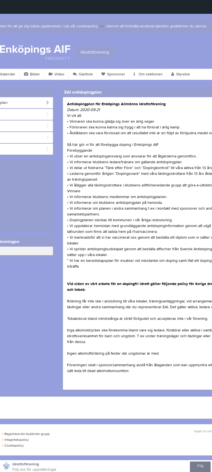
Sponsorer (113, 74)
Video (56, 74)
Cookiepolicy (13, 445)
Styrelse (180, 74)
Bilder (32, 74)
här (101, 26)
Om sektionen (148, 74)
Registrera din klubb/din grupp (26, 434)
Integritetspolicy (15, 439)
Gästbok (83, 74)
